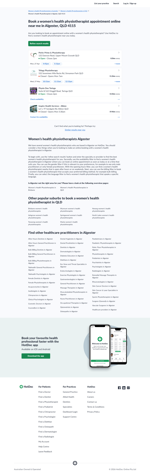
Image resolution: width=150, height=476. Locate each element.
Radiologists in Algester (101, 271)
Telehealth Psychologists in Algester (41, 274)
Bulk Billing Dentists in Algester (40, 250)
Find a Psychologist (46, 417)
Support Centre (69, 417)
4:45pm (46, 64)
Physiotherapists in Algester (102, 254)
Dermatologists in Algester (70, 252)
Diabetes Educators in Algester (72, 256)
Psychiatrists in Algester (101, 262)
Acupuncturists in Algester (38, 287)
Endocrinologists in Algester (70, 271)
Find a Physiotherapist (48, 402)
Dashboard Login (70, 412)
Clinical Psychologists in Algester (40, 299)
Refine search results (39, 44)
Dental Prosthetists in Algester (71, 243)
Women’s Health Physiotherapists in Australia (43, 11)
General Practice (70, 392)
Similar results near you (75, 130)
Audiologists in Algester (37, 291)
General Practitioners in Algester (72, 284)
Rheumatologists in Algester (102, 282)
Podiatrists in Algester (100, 258)
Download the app (36, 356)
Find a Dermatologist (47, 432)
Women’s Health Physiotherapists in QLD (73, 11)
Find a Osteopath (46, 427)
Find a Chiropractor (47, 412)
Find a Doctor (44, 392)
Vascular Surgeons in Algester (103, 305)
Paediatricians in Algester (101, 239)
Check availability (75, 99)
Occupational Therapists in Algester (73, 303)
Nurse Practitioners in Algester (72, 299)
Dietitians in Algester (68, 260)
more (117, 64)
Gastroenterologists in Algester (72, 279)
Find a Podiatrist (45, 407)
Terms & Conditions (95, 407)
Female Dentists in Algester (38, 278)
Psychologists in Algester (101, 267)
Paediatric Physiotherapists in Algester (106, 243)
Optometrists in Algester (69, 307)
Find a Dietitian (45, 422)
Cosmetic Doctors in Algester (39, 304)
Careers (90, 397)
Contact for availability (75, 117)
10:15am (46, 81)
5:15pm (57, 64)
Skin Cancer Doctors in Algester (104, 286)
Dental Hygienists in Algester (71, 239)
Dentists (66, 402)
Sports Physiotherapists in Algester (105, 297)
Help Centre (43, 447)
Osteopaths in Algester (69, 311)
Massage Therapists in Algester (72, 288)
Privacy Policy (93, 412)
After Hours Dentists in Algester (40, 239)
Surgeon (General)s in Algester (103, 301)
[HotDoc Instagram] (128, 387)
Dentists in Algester (67, 247)
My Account (43, 442)
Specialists (67, 407)
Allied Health (68, 397)
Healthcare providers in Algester (104, 310)
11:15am (57, 81)
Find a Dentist (44, 397)
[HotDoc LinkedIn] (124, 387)
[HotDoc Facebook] (119, 387)
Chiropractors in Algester (37, 295)
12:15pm (68, 81)
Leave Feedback (45, 452)
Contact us (92, 402)
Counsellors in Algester (37, 308)
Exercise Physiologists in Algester (72, 275)
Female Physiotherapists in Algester (41, 283)
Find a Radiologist (46, 437)
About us (91, 392)
